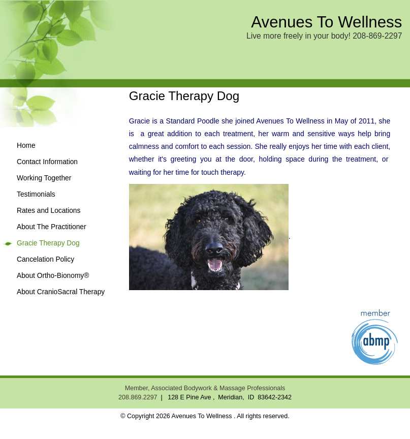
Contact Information (47, 162)
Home (26, 145)
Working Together (44, 178)
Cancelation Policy (45, 259)
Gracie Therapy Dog (48, 243)
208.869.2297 (137, 397)
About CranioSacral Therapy (61, 292)
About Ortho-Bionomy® (53, 275)
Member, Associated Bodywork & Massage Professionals (205, 388)
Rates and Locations (48, 210)
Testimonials (36, 194)
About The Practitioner (51, 227)
